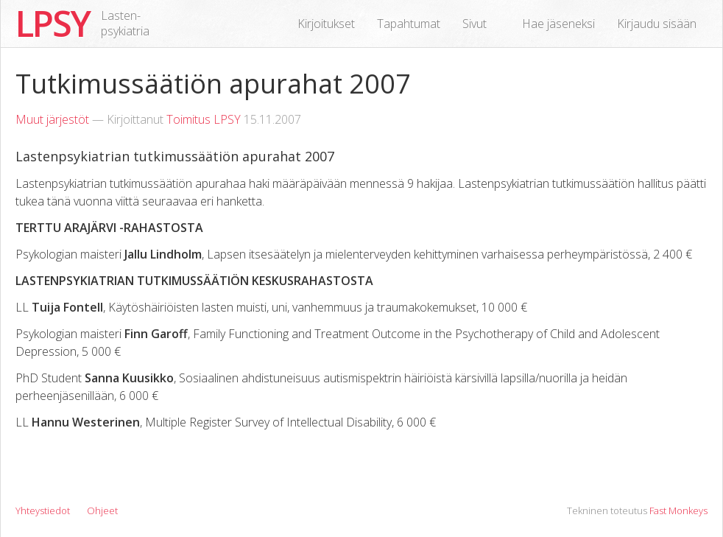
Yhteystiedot (42, 510)
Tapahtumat (408, 23)
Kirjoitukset (326, 23)
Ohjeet (102, 510)
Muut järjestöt (52, 119)
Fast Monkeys (678, 510)
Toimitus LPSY (203, 119)
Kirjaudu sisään (656, 23)
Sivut (474, 23)
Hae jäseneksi (558, 23)
